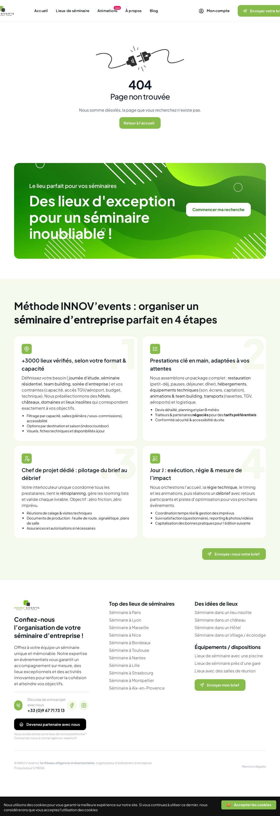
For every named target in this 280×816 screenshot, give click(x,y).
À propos (133, 10)
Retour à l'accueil (139, 123)
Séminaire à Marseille (129, 627)
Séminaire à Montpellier (131, 680)
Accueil (41, 10)
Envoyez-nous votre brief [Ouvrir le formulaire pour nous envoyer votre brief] (233, 554)
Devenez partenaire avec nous (49, 724)
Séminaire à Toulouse (129, 650)
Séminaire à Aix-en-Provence (137, 688)
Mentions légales (254, 766)
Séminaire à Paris (125, 612)
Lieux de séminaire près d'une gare (228, 663)
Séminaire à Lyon (125, 620)
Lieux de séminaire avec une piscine (229, 655)
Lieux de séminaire (72, 10)
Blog (154, 10)
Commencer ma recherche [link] (218, 209)
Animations (107, 10)
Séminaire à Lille (124, 665)
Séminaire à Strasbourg (131, 672)
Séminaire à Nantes (127, 657)
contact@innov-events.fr (59, 738)
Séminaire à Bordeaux (130, 642)
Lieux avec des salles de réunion (225, 670)
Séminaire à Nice (125, 635)
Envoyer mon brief (219, 685)
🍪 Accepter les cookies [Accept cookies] (248, 804)
